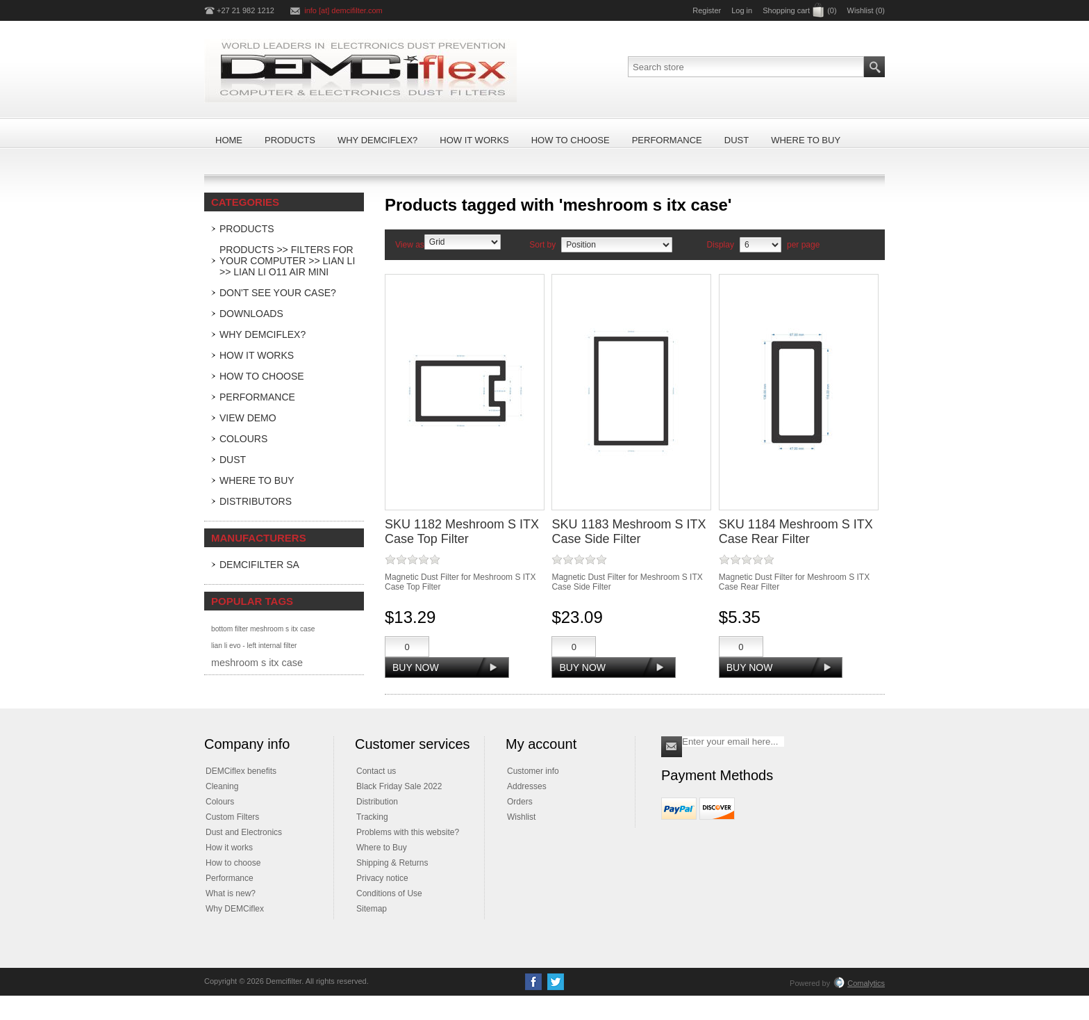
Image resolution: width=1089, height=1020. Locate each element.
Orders (520, 802)
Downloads (251, 313)
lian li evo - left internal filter (254, 645)
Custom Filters (232, 817)
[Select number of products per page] (760, 244)
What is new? (231, 893)
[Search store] (746, 66)
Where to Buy (256, 480)
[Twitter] (555, 981)
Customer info (533, 771)
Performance (257, 397)
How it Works (256, 355)
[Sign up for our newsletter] (733, 741)
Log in (741, 10)
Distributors (255, 501)
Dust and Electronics (244, 832)
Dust (232, 459)
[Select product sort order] (616, 244)
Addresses (527, 786)
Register (706, 10)
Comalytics (859, 983)
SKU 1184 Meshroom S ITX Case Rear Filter (796, 531)
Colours (243, 438)
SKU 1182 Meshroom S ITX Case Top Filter (462, 531)
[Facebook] (533, 981)
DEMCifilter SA (259, 564)
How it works (229, 847)
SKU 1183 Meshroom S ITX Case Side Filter (628, 531)
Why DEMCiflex (235, 909)
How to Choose (261, 376)
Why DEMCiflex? (262, 334)
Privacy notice (382, 878)
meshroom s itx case (257, 662)
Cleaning (222, 786)
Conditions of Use (389, 893)
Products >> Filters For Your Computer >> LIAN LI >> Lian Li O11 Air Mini (287, 260)
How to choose (233, 863)
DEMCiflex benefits (241, 771)
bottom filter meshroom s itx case (263, 629)
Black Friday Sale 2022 (399, 786)
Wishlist (521, 817)
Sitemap (371, 909)
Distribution (377, 802)
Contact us (376, 771)
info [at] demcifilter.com (343, 10)
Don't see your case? (277, 292)
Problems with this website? (407, 832)
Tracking (372, 817)
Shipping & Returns (392, 863)
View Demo (247, 417)
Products (246, 228)
